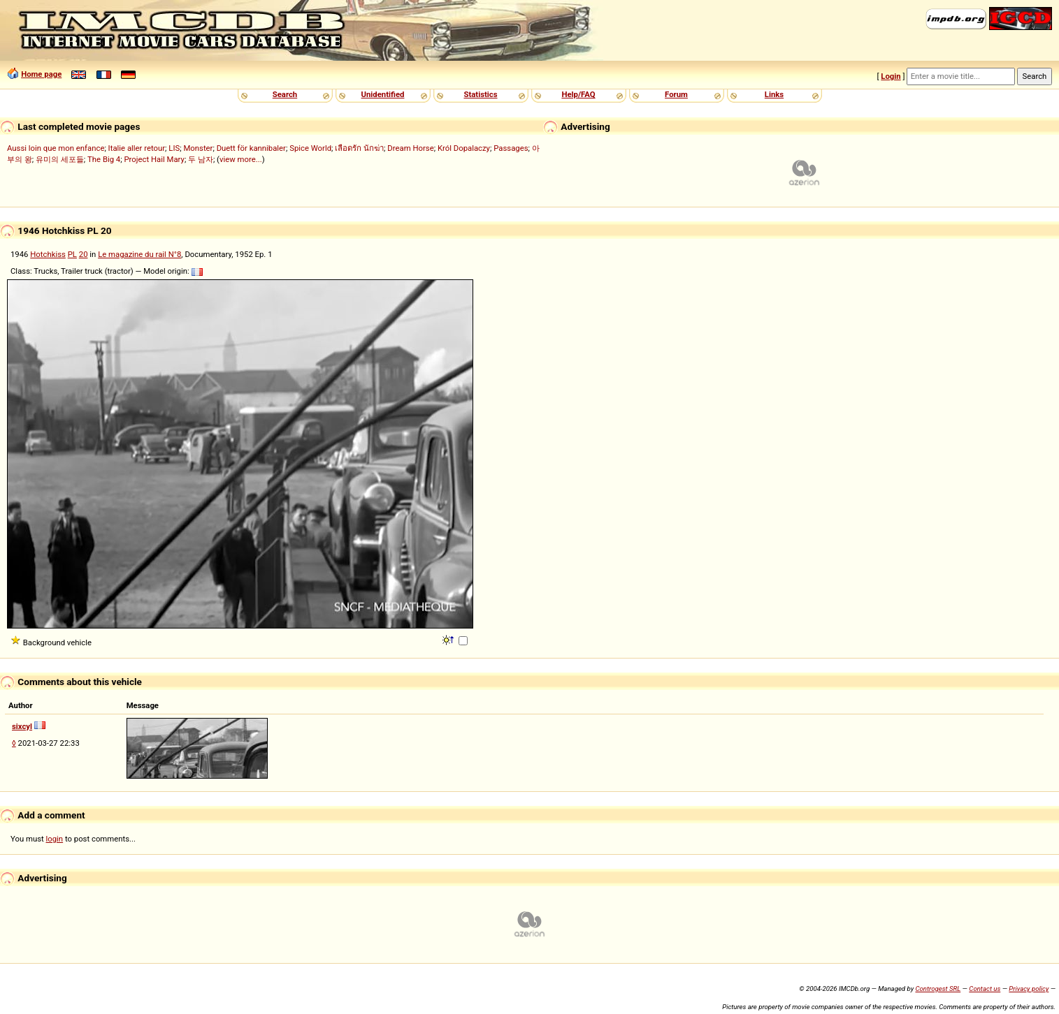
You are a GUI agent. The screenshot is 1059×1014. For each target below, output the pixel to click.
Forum (676, 94)
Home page (41, 74)
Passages (511, 148)
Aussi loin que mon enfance (55, 148)
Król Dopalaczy (464, 148)
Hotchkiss (48, 254)
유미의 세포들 (60, 159)
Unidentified (383, 94)
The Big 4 (103, 159)
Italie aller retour (136, 148)
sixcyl (22, 726)
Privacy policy (1029, 988)
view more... (240, 159)
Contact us (984, 988)
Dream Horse (410, 148)
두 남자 (200, 159)
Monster (197, 148)
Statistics (480, 94)
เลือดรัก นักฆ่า (359, 148)
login (55, 839)
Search (285, 94)
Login (890, 76)
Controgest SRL (937, 988)
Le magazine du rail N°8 (139, 254)
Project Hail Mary (154, 159)
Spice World (310, 148)
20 (83, 254)
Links (774, 94)
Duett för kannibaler (251, 148)
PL (72, 254)
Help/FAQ (578, 94)
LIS (174, 148)
